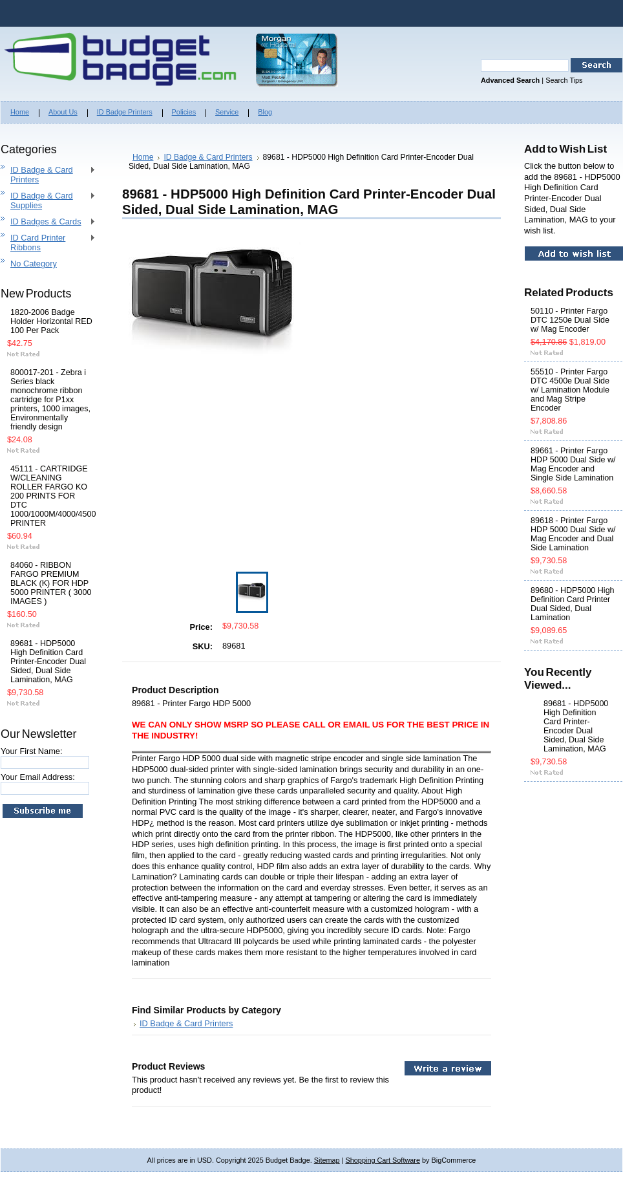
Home (142, 157)
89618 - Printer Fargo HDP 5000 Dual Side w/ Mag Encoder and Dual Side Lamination (573, 534)
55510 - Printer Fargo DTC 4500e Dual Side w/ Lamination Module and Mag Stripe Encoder (570, 390)
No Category (33, 263)
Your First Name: (32, 751)
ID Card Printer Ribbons (48, 242)
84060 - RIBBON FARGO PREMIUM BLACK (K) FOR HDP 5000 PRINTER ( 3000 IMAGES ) (50, 583)
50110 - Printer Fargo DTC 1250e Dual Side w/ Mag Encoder (570, 320)
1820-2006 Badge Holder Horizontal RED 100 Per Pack (51, 321)
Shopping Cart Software (383, 1160)
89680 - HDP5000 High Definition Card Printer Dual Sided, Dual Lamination (573, 604)
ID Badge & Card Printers (48, 174)
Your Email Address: (38, 777)
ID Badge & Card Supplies (48, 200)
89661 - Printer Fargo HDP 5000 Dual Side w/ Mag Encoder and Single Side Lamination (573, 464)
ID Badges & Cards (48, 222)
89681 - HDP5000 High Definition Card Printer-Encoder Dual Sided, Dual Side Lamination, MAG (48, 661)
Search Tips (563, 80)
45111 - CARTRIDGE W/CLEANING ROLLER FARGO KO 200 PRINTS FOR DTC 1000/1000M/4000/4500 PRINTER (51, 496)
